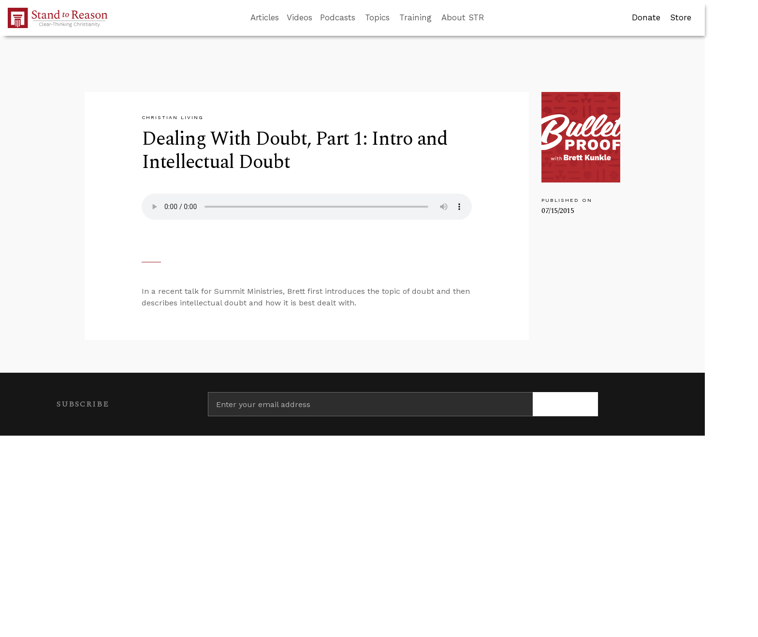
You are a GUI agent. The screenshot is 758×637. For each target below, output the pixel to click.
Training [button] (415, 17)
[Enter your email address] (370, 404)
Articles (264, 17)
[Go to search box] (493, 17)
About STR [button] (462, 17)
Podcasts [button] (337, 17)
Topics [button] (377, 17)
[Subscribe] (565, 404)
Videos (299, 17)
